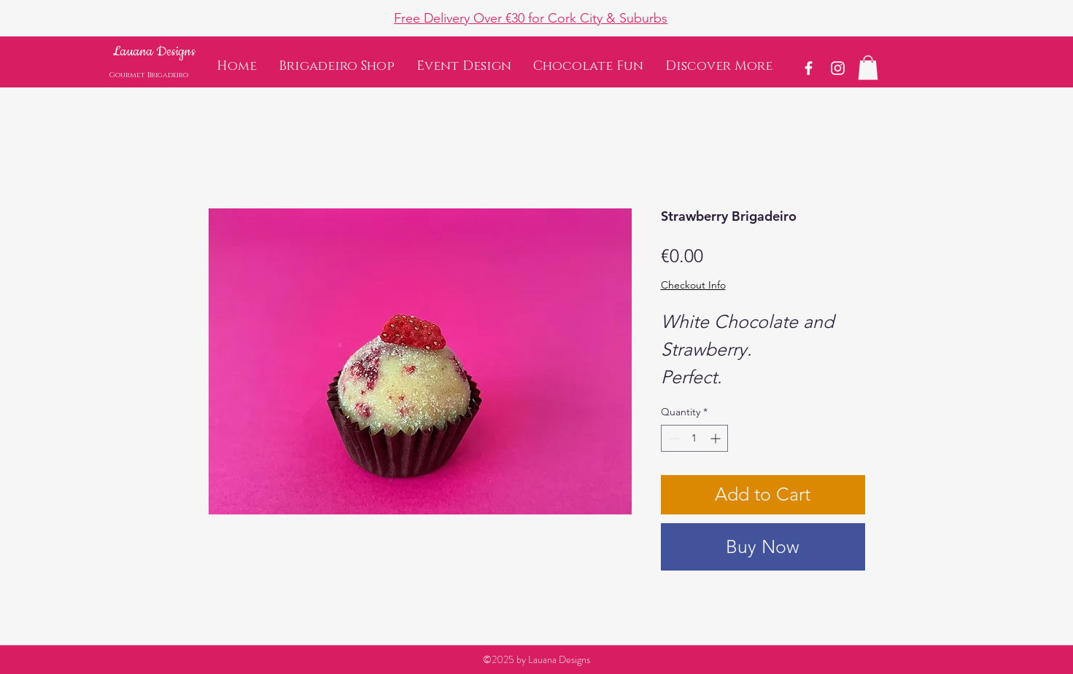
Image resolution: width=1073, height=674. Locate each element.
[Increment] (717, 438)
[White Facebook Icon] (808, 68)
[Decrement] (672, 438)
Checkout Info (693, 284)
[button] (718, 67)
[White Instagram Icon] (838, 68)
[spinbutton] (694, 438)
